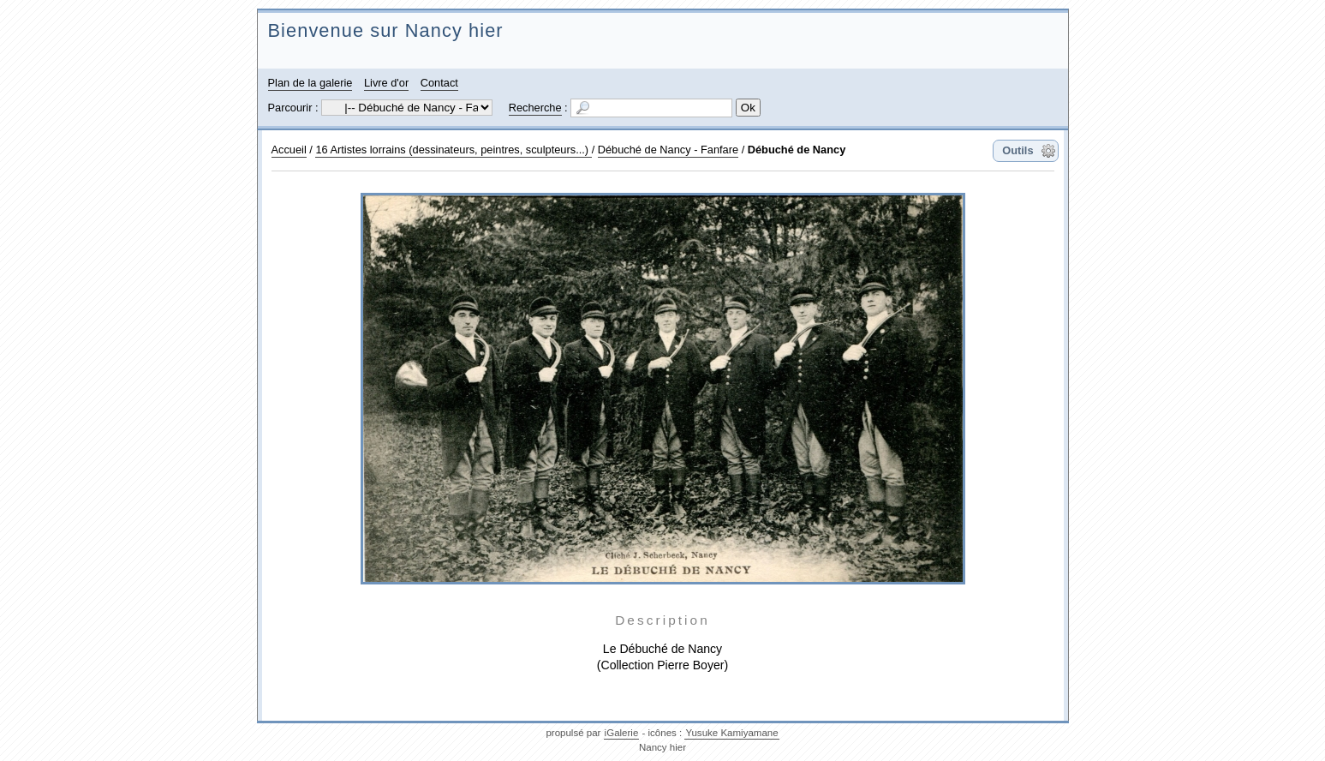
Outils (1017, 150)
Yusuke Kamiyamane (731, 733)
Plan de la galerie (310, 82)
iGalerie (622, 733)
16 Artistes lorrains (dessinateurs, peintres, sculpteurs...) (453, 149)
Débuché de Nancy (797, 149)
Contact (439, 82)
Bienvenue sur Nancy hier (386, 30)
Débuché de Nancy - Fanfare (668, 149)
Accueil (289, 149)
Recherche (535, 107)
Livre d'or (386, 82)
